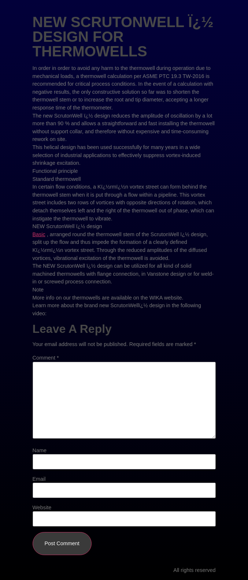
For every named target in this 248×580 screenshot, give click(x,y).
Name (40, 450)
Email (39, 479)
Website (42, 507)
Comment (46, 357)
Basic (39, 234)
